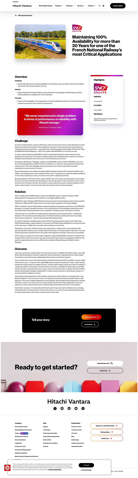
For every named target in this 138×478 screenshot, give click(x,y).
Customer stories (76, 430)
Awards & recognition (21, 453)
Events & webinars (20, 440)
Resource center (76, 426)
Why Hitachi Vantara (45, 6)
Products (58, 6)
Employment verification (50, 443)
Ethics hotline (47, 440)
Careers (17, 433)
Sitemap (120, 471)
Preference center (20, 446)
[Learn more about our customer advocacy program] (90, 324)
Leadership (18, 443)
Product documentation (50, 433)
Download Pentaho (77, 446)
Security (45, 446)
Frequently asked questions (51, 436)
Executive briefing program (23, 450)
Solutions (69, 6)
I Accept (86, 465)
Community (46, 430)
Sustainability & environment (23, 430)
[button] (102, 6)
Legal (115, 471)
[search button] (99, 6)
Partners (91, 6)
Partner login (75, 440)
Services (80, 6)
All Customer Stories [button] (23, 15)
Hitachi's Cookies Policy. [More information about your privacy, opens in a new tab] (54, 469)
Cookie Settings (86, 470)
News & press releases (21, 436)
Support (45, 426)
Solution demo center (77, 443)
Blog (72, 436)
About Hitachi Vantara (21, 426)
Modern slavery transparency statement (26, 456)
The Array (74, 433)
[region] (59, 467)
